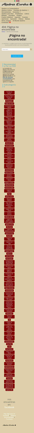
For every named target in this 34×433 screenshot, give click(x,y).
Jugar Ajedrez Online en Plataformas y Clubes (9, 204)
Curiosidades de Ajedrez (9, 106)
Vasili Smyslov (9, 256)
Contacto (9, 419)
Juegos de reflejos (9, 239)
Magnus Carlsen (9, 182)
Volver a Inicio (17, 56)
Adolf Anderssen (9, 367)
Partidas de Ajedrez (9, 92)
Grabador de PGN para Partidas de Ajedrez (9, 150)
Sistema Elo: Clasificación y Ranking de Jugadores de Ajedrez (9, 304)
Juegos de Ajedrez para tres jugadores (9, 279)
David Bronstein (9, 341)
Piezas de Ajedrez (9, 316)
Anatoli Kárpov (9, 170)
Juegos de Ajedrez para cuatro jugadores (9, 221)
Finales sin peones (9, 333)
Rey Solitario (9, 349)
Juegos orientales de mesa (9, 127)
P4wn (9, 194)
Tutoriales (9, 378)
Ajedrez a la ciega (9, 242)
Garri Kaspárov (9, 145)
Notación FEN (9, 143)
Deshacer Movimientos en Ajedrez (9, 156)
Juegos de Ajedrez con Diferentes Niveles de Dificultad (9, 112)
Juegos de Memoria (9, 270)
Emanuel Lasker (9, 187)
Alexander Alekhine (9, 199)
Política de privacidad (10, 416)
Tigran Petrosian (9, 288)
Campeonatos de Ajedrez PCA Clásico (9, 371)
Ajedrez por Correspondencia (9, 375)
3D (9, 320)
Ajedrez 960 (9, 390)
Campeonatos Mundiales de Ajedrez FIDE (9, 262)
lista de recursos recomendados (8, 78)
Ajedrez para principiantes (9, 136)
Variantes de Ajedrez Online (9, 381)
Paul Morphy (9, 360)
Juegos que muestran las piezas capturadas (9, 328)
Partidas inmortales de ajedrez (9, 161)
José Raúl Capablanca (9, 175)
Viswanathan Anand (9, 179)
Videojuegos (9, 313)
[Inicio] (3, 31)
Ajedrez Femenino (9, 139)
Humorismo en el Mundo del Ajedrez (9, 294)
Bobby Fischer (9, 196)
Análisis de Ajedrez (9, 323)
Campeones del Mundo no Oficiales (9, 357)
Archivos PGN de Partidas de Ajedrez (9, 97)
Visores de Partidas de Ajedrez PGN (9, 247)
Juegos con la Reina (9, 352)
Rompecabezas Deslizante (9, 310)
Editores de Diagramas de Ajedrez (9, 338)
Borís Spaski (9, 258)
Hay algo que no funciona (9, 415)
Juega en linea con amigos (9, 298)
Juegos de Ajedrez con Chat (9, 230)
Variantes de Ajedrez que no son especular (9, 284)
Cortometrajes (9, 290)
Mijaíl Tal (9, 253)
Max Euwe (9, 227)
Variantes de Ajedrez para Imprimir (9, 166)
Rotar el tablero (9, 172)
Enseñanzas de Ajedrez (9, 274)
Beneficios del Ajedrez (9, 266)
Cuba (9, 346)
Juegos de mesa (9, 103)
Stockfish (9, 236)
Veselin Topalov (9, 251)
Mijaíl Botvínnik (9, 185)
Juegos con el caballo (9, 209)
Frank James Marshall (9, 363)
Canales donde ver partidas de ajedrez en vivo (9, 386)
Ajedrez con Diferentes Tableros (9, 123)
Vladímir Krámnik (9, 213)
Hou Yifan (9, 344)
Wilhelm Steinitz (9, 217)
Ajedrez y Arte (9, 224)
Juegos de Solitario (9, 190)
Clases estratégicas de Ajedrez (9, 131)
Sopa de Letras (9, 233)
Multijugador (9, 101)
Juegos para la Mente (9, 118)
